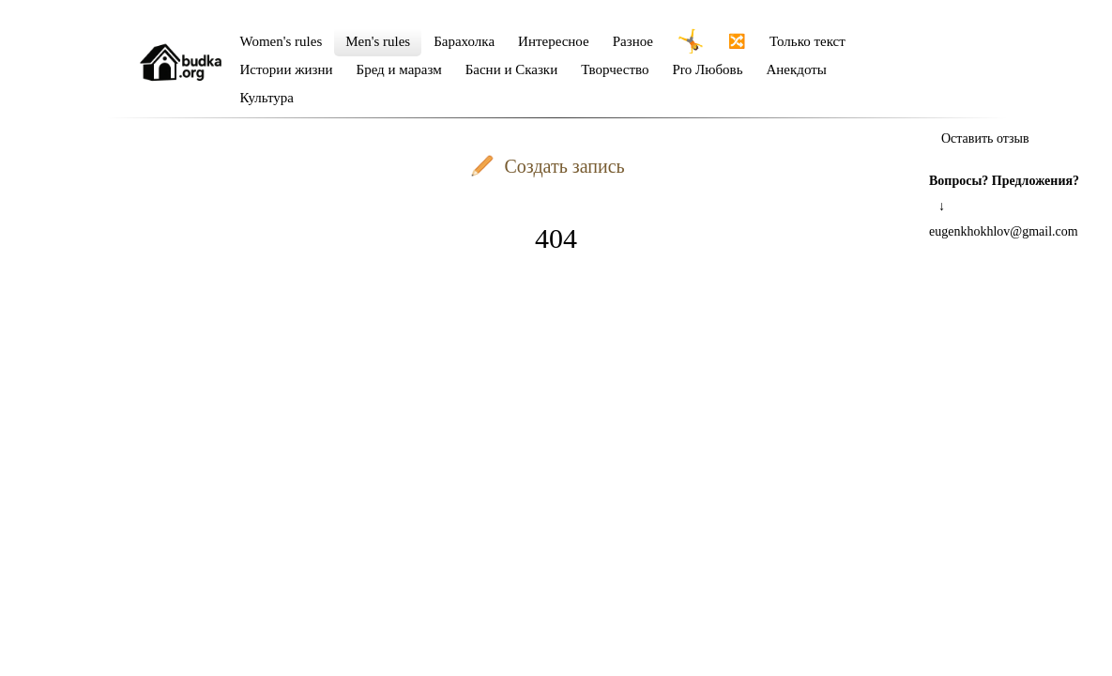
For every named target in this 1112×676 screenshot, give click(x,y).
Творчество (614, 69)
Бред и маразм (399, 69)
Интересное (553, 41)
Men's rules (377, 41)
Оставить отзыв (985, 138)
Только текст (807, 41)
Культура (267, 97)
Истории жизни (286, 69)
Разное (633, 41)
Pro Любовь (707, 69)
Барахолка (464, 41)
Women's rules (281, 41)
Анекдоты (797, 69)
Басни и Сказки (511, 69)
